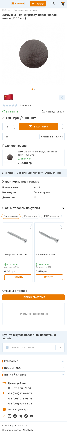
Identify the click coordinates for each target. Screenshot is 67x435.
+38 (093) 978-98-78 (20, 393)
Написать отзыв (33, 297)
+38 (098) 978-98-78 (20, 398)
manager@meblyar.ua (20, 409)
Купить (18, 277)
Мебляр (6, 10)
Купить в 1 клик (52, 136)
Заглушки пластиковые (26, 10)
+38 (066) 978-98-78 (20, 403)
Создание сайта (11, 430)
